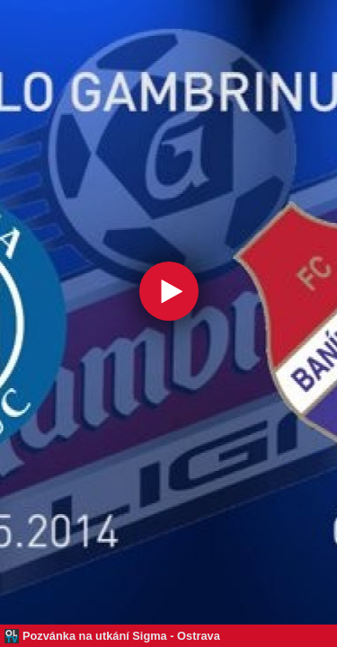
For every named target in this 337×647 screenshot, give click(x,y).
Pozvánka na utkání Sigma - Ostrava (121, 636)
